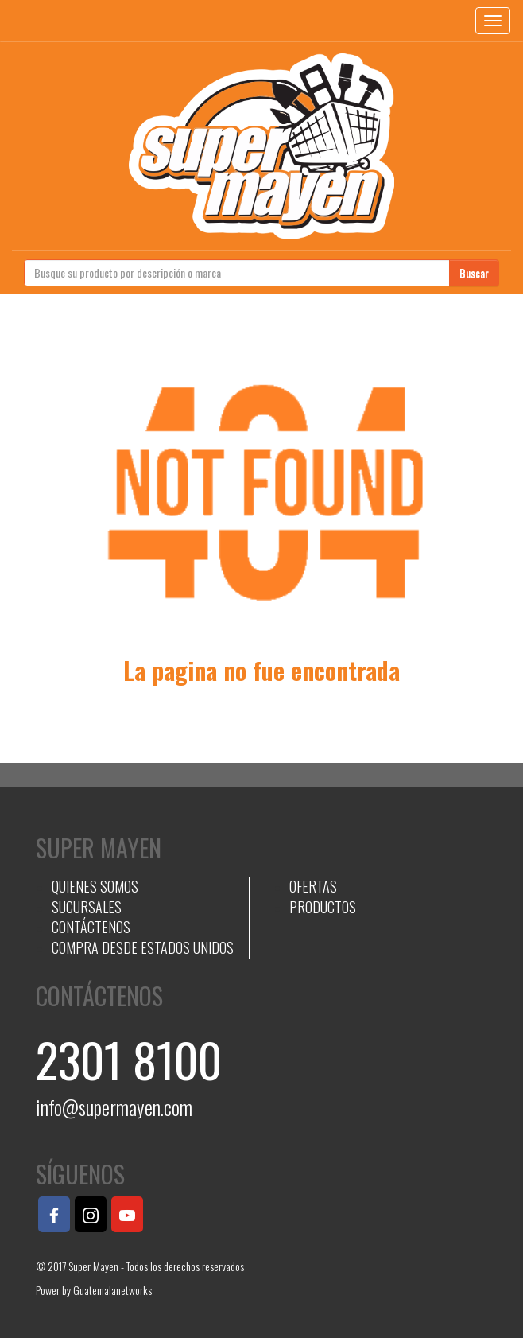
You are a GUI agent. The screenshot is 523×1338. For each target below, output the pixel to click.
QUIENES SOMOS (95, 886)
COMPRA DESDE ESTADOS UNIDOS (143, 947)
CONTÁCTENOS (91, 926)
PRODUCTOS (322, 907)
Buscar (474, 272)
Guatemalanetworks (112, 1290)
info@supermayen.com (114, 1107)
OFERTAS (313, 886)
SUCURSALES (87, 907)
